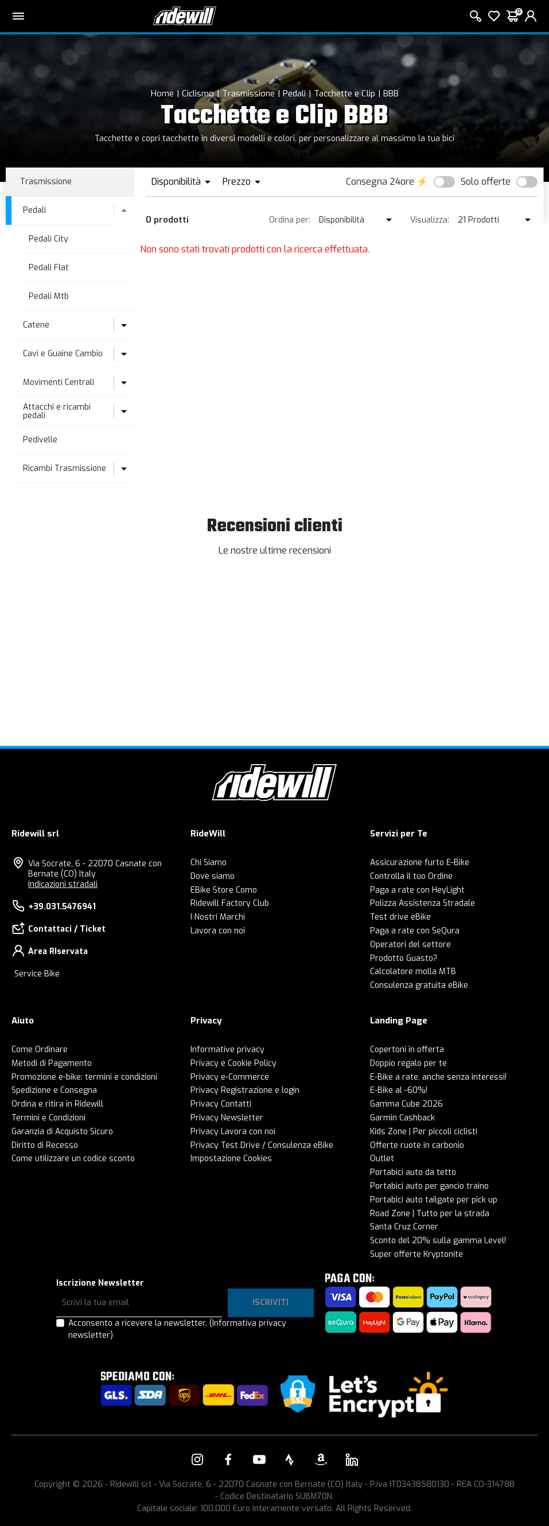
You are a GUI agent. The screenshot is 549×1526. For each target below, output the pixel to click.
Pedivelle (40, 439)
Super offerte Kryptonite (416, 1254)
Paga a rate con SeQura (415, 930)
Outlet (382, 1158)
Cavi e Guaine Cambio (63, 353)
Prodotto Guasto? (403, 958)
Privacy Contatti (220, 1104)
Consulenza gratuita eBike (419, 985)
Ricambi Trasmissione (64, 468)
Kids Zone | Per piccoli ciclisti (423, 1131)
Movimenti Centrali (58, 382)
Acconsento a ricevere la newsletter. (177, 1329)
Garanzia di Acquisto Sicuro (62, 1131)
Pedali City (48, 238)
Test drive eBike (400, 917)
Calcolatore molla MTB (413, 971)
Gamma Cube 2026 (406, 1104)
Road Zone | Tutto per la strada (429, 1213)
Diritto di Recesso (44, 1145)
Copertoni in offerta (407, 1049)
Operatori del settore (410, 944)
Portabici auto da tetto (413, 1172)
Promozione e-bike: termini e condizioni (84, 1077)
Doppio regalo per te (408, 1063)
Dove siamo (212, 876)
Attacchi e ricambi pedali (57, 411)
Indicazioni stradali (63, 884)
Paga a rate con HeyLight (417, 890)
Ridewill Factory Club (229, 903)
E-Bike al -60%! (398, 1090)
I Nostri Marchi (217, 917)
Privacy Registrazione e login (244, 1090)
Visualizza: (429, 220)
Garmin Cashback (402, 1117)
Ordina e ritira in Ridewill (57, 1104)
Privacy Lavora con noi (232, 1131)
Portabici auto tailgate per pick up (433, 1199)
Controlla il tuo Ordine (411, 876)
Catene (36, 325)
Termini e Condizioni (48, 1117)
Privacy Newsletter (226, 1117)
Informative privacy (227, 1049)
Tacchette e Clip (344, 93)
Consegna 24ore (380, 182)
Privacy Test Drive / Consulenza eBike (261, 1145)
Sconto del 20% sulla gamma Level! (438, 1240)
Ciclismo (198, 93)
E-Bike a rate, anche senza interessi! (438, 1077)
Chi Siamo (208, 862)
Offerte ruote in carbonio (417, 1145)
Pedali (294, 93)
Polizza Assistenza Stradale (422, 903)
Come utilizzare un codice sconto (73, 1158)
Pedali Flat (49, 267)
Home (162, 93)
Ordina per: (289, 220)
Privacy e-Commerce (229, 1077)
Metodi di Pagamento (51, 1063)
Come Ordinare (39, 1049)
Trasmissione (248, 93)
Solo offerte (486, 182)
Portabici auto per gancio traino (429, 1186)
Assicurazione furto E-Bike (419, 862)
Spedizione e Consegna (54, 1090)
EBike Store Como (223, 890)
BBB (391, 93)
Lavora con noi (217, 930)
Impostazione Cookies (231, 1158)
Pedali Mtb (49, 296)
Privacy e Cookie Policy (233, 1063)
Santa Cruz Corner (404, 1226)
